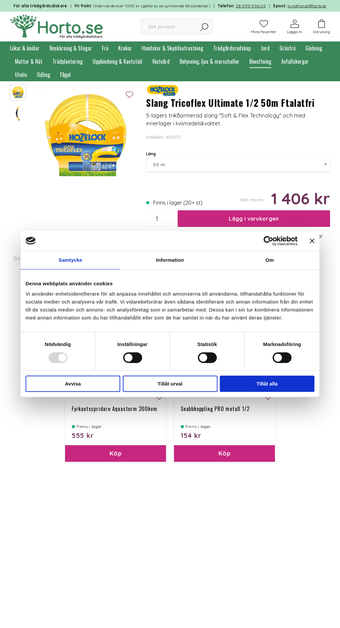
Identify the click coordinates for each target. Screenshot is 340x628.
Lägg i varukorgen (254, 218)
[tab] (18, 92)
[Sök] (204, 27)
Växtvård (161, 61)
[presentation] (18, 93)
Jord (265, 48)
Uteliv (21, 75)
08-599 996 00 (251, 5)
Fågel (65, 75)
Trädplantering (67, 61)
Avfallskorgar (295, 61)
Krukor (125, 48)
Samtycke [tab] (70, 260)
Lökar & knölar (25, 48)
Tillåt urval (170, 383)
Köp (116, 453)
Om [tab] (269, 260)
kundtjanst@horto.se (307, 5)
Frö (105, 48)
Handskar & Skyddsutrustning (172, 48)
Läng (151, 153)
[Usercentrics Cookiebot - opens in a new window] (268, 241)
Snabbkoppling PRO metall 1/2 (215, 409)
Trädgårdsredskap (232, 48)
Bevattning (260, 61)
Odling (43, 75)
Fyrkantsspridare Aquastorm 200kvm (114, 409)
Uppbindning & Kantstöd (117, 61)
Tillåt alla (267, 383)
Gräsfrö (288, 48)
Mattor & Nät (28, 61)
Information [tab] (170, 260)
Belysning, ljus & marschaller (209, 61)
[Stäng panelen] (312, 241)
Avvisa (73, 383)
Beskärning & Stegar (70, 48)
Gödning (313, 48)
